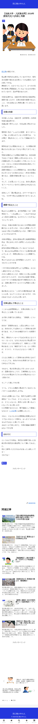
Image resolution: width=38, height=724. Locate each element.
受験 (4, 463)
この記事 (13, 411)
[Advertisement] (19, 62)
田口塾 (4, 71)
